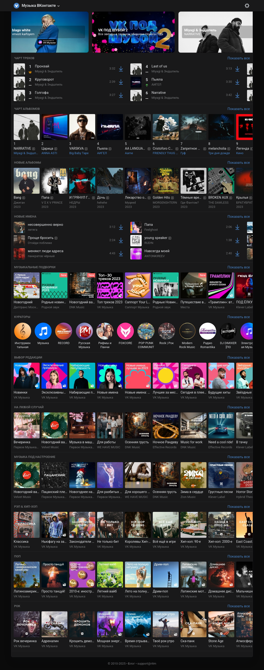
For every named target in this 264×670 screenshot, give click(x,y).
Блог (131, 663)
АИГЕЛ (156, 84)
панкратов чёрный (41, 256)
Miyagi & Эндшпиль (48, 71)
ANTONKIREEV (154, 256)
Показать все (238, 58)
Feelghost (151, 229)
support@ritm (146, 663)
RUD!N (148, 243)
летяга (32, 229)
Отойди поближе (40, 243)
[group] (47, 32)
